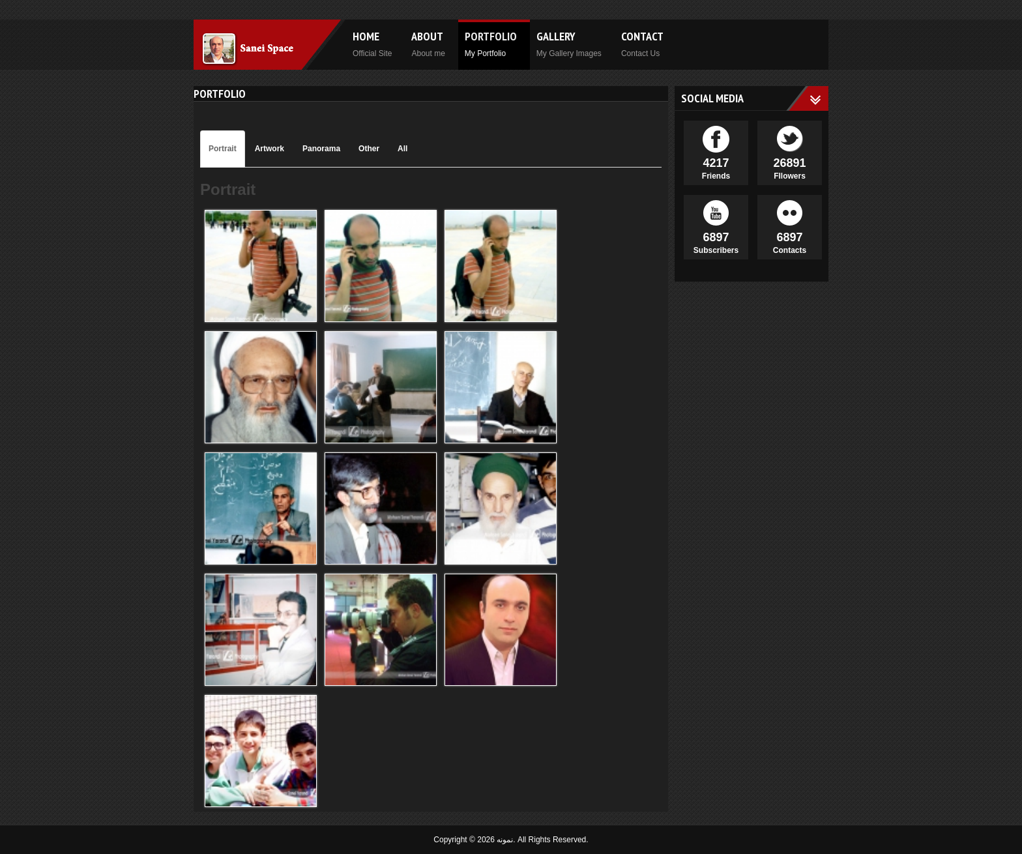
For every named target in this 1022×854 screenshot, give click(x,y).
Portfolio (491, 43)
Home (372, 43)
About (428, 43)
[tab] (222, 149)
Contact (642, 43)
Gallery (569, 43)
